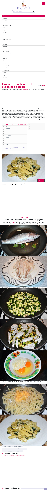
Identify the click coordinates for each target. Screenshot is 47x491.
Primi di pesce (19, 81)
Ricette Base (6, 49)
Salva (20, 184)
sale (6, 140)
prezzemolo (8, 135)
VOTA (43, 85)
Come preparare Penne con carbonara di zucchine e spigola (15, 448)
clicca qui (12, 222)
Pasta (15, 13)
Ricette (7, 13)
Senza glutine (6, 70)
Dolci (4, 27)
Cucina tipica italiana (7, 25)
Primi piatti (11, 13)
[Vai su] (45, 489)
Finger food (5, 30)
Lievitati (4, 34)
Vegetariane (6, 75)
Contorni (5, 23)
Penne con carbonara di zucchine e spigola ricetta (13, 451)
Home (4, 13)
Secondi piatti (6, 67)
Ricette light (5, 58)
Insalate (5, 32)
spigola (11, 129)
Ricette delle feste (7, 56)
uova (7, 137)
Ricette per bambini (7, 60)
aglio (12, 131)
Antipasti (5, 18)
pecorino (11, 138)
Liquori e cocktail (6, 37)
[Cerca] (22, 11)
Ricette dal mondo (7, 53)
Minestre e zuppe (7, 39)
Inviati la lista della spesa (14, 148)
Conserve (5, 20)
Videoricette (6, 77)
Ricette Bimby (6, 51)
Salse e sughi (6, 65)
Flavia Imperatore (26, 89)
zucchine (8, 128)
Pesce (4, 41)
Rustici (4, 63)
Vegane (4, 72)
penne (11, 126)
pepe (7, 144)
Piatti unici (5, 44)
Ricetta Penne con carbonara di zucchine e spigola (13, 446)
